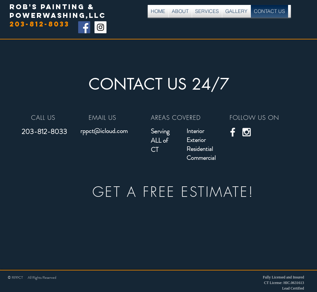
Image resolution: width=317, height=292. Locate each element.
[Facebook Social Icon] (84, 27)
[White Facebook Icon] (233, 132)
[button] (207, 11)
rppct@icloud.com (104, 131)
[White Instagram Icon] (246, 132)
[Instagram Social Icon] (100, 27)
